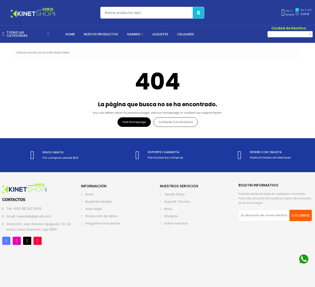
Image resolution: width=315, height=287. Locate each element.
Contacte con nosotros (175, 122)
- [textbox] (270, 34)
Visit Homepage (134, 122)
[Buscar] (198, 12)
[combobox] (290, 34)
